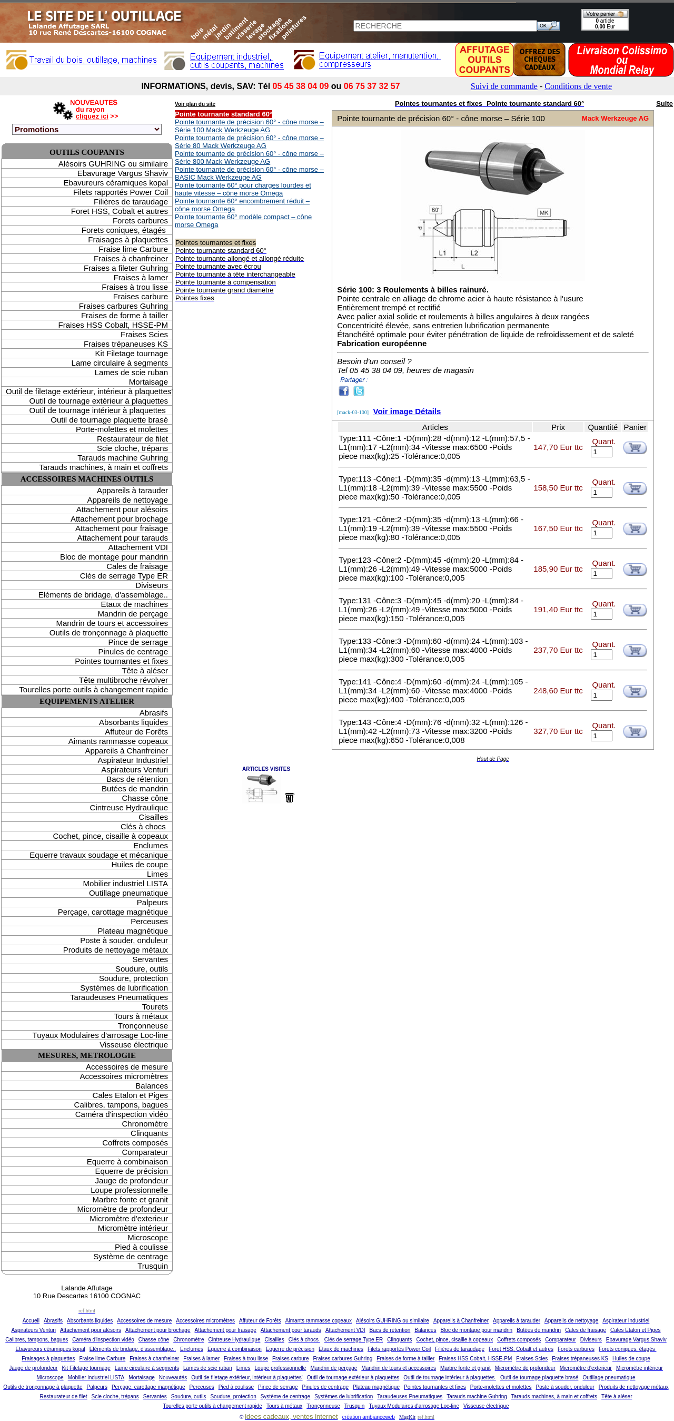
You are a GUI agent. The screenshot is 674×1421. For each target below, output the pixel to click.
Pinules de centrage (133, 651)
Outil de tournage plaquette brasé (109, 419)
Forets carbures (140, 220)
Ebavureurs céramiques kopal (116, 182)
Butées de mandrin (135, 788)
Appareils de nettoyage (127, 499)
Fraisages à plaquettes (128, 239)
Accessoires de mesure (127, 1066)
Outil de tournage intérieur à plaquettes (98, 410)
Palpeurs (152, 902)
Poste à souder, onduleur (124, 940)
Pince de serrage (138, 642)
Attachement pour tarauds (122, 537)
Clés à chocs (144, 826)
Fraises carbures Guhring (123, 305)
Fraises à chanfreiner (131, 258)
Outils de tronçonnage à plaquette (108, 632)
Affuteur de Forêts (136, 731)
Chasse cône (145, 797)
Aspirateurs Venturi (134, 769)
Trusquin (152, 1265)
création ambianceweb (368, 1417)
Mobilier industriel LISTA (125, 883)
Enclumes (150, 845)
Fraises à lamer (141, 277)
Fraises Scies (144, 334)
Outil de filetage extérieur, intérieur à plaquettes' (89, 391)
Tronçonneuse (143, 1025)
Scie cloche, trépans (132, 448)
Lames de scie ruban (131, 372)
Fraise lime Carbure (133, 248)
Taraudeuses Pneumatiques (119, 997)
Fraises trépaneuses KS (126, 343)
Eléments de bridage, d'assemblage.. (103, 594)
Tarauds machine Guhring (122, 457)
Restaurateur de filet (132, 438)
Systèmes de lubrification (124, 987)
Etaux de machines (134, 604)
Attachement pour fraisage (121, 528)
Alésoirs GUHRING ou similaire (113, 163)
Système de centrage (130, 1256)
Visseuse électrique (134, 1044)
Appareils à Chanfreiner (126, 750)
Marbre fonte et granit (130, 1199)
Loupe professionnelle (129, 1189)
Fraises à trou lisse (135, 286)
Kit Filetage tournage (131, 353)
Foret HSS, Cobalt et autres (119, 211)
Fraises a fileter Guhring (126, 267)
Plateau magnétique (133, 930)
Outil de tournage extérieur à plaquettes (98, 400)
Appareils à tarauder (132, 490)
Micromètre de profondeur (122, 1208)
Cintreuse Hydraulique (129, 807)
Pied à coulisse (141, 1246)
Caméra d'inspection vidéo (121, 1114)
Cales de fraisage (137, 566)
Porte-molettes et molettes (122, 429)
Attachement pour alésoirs (122, 509)
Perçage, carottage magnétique (113, 911)
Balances (151, 1085)
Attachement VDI (138, 547)
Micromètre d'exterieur (129, 1218)
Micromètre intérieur (133, 1227)
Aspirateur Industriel (133, 760)
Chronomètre (145, 1123)
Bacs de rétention (137, 779)
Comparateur (145, 1152)
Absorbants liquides (133, 722)
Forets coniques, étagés (125, 230)
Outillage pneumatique (128, 892)
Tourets (155, 1006)
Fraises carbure (140, 296)
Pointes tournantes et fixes (121, 660)
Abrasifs (154, 712)
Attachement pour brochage (119, 518)
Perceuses (149, 921)
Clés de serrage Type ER (124, 575)
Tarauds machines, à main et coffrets (103, 467)
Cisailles (153, 816)
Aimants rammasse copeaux (118, 741)
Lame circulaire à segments (120, 362)
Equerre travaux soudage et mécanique (98, 854)
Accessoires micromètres (124, 1076)
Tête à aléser (145, 670)
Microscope (147, 1237)
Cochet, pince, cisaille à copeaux (110, 835)
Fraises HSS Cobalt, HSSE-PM (113, 324)
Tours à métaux (141, 1016)
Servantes (150, 959)
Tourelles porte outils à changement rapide (93, 689)
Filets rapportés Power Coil (120, 192)
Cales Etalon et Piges (130, 1095)
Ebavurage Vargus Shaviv (122, 173)
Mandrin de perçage (133, 613)
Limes (157, 873)
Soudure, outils (141, 968)
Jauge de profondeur (131, 1180)
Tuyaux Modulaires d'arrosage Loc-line (100, 1035)
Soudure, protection (133, 978)
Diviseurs (151, 585)
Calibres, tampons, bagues (121, 1104)
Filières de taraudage (131, 201)
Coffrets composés (135, 1142)
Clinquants (149, 1133)
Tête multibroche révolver (123, 679)
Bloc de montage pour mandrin (114, 556)
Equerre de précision (131, 1171)
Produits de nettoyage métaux (115, 949)
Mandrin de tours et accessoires (112, 623)
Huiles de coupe (139, 864)
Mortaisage (148, 381)
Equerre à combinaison (127, 1161)
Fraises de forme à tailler (124, 315)
